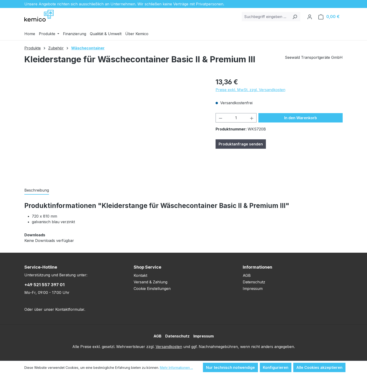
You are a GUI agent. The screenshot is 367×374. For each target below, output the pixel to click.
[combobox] (266, 16)
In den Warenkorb (300, 117)
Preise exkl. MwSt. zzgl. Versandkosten (250, 89)
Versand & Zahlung (150, 282)
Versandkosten (169, 346)
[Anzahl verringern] (220, 117)
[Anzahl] (236, 117)
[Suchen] (294, 16)
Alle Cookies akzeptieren (319, 367)
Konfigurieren (275, 367)
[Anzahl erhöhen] (252, 117)
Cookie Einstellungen (152, 288)
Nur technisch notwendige (230, 367)
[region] (115, 127)
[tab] (36, 190)
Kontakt (140, 275)
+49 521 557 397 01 (44, 284)
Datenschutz (254, 282)
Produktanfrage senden (241, 144)
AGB (247, 275)
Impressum (253, 288)
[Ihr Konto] (309, 16)
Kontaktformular (69, 309)
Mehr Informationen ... (176, 368)
